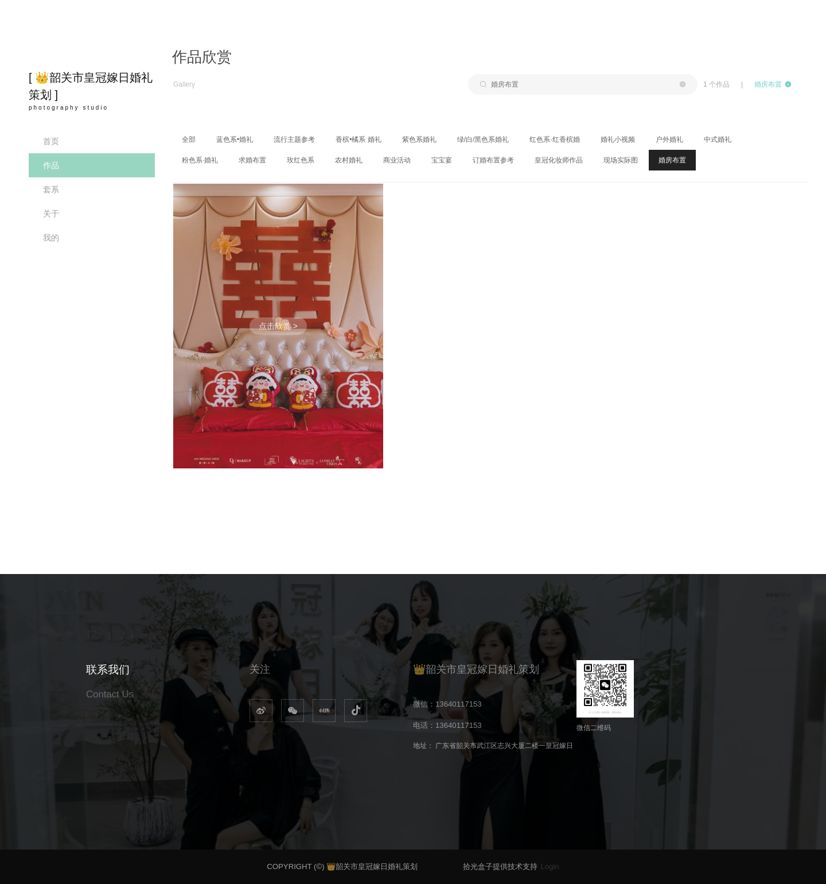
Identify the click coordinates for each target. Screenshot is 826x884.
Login (549, 866)
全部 (189, 139)
